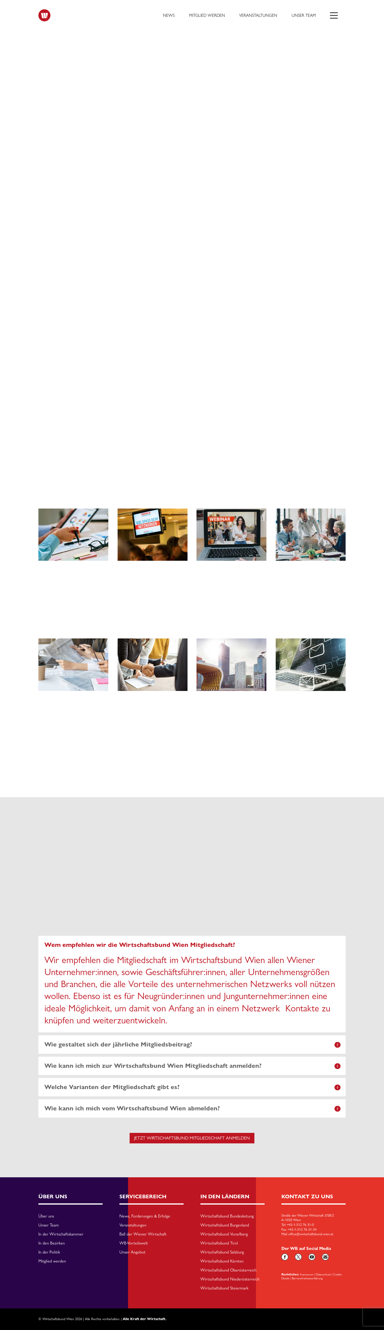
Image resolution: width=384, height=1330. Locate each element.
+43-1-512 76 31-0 (300, 1225)
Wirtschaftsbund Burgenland (224, 1225)
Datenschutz (323, 1274)
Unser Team (304, 15)
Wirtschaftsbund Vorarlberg (224, 1234)
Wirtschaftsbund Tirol (219, 1243)
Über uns (46, 1216)
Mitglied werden (207, 15)
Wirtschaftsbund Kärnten (222, 1261)
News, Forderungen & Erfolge (144, 1216)
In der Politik (49, 1252)
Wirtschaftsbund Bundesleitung (227, 1216)
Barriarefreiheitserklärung (307, 1278)
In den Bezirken (51, 1243)
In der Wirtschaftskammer (60, 1234)
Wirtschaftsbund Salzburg (222, 1252)
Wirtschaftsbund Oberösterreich (228, 1270)
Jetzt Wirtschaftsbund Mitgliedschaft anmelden (192, 1138)
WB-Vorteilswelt (133, 1243)
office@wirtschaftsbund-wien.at (310, 1234)
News (169, 15)
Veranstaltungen (258, 15)
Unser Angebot (132, 1252)
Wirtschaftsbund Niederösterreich (230, 1279)
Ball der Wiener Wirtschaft (142, 1234)
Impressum (307, 1274)
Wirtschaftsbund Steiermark (224, 1288)
